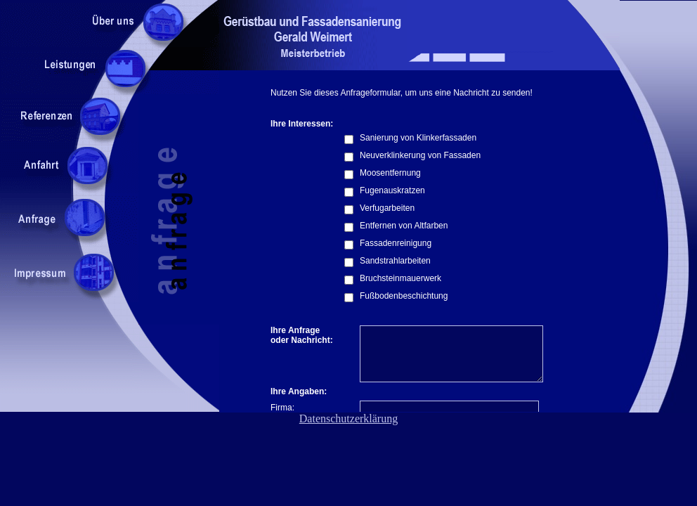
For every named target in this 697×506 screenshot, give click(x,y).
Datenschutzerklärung (348, 418)
